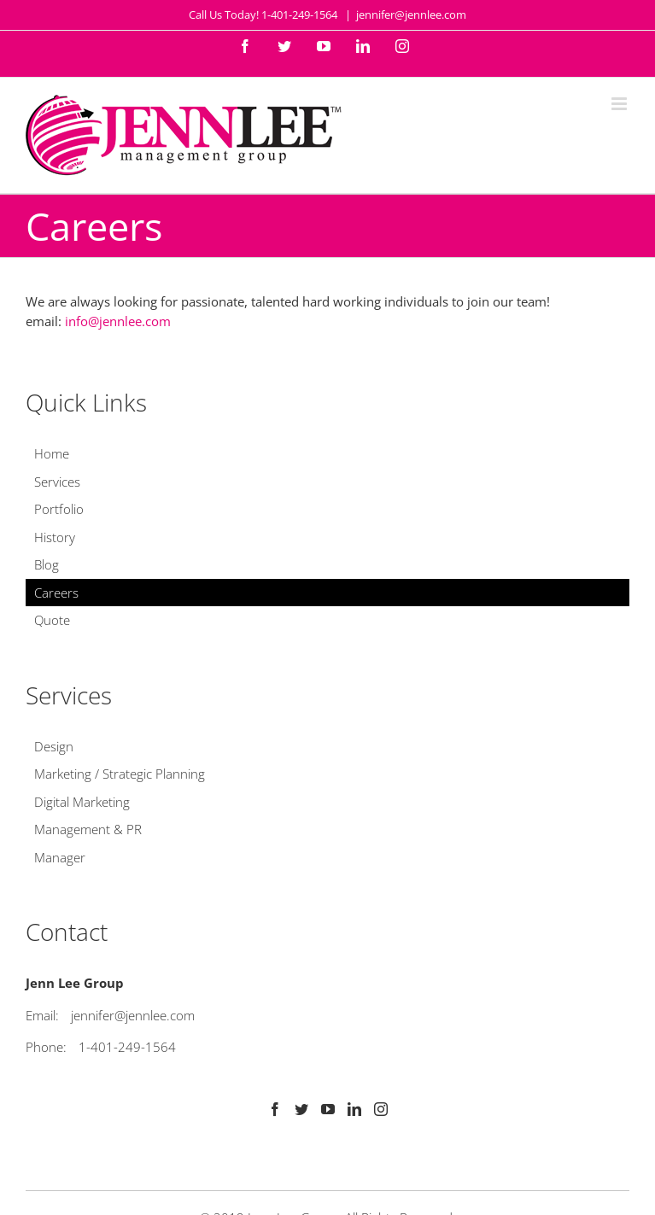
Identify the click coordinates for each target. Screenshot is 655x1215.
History (54, 537)
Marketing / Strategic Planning (119, 773)
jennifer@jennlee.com (411, 14)
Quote (52, 619)
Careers (56, 592)
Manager (59, 857)
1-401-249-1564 (127, 1046)
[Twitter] (301, 1109)
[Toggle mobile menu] (620, 104)
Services (57, 481)
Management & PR (88, 829)
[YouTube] (328, 1109)
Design (53, 746)
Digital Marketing (82, 801)
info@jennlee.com (118, 321)
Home (51, 453)
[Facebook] (275, 1109)
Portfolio (59, 508)
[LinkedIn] (354, 1109)
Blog (46, 564)
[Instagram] (381, 1109)
